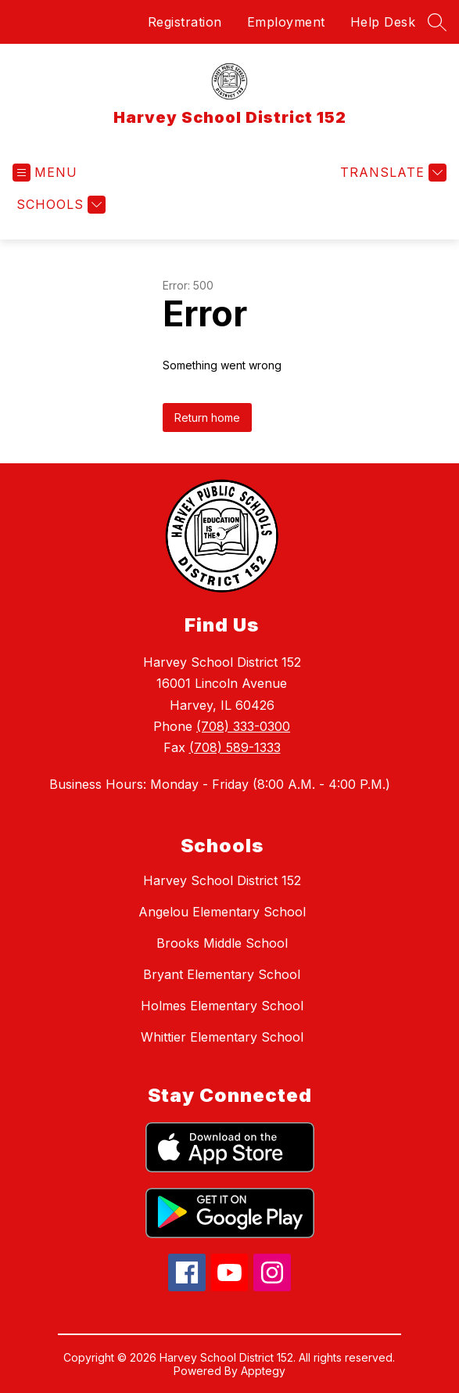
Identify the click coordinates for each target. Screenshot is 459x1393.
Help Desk (383, 22)
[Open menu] (45, 172)
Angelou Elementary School (222, 912)
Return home (207, 417)
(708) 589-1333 (235, 747)
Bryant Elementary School (221, 974)
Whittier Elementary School (222, 1037)
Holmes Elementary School (222, 1005)
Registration (185, 22)
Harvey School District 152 (222, 880)
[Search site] (437, 22)
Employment (286, 22)
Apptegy (263, 1370)
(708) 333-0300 (243, 726)
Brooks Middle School (222, 943)
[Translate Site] (391, 172)
